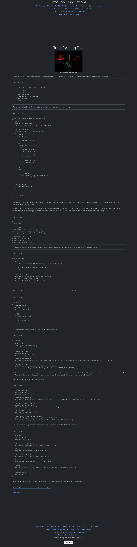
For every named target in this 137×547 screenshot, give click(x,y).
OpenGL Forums (95, 6)
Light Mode (68, 542)
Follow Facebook (63, 9)
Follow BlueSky (51, 9)
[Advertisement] (64, 28)
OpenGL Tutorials (81, 6)
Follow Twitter (74, 9)
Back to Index (17, 492)
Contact (71, 14)
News (60, 14)
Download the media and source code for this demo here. (32, 488)
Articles (71, 6)
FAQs (65, 14)
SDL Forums (40, 6)
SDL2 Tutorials (51, 6)
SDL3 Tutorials (62, 6)
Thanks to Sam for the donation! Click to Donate (68, 12)
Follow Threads (86, 9)
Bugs (77, 14)
